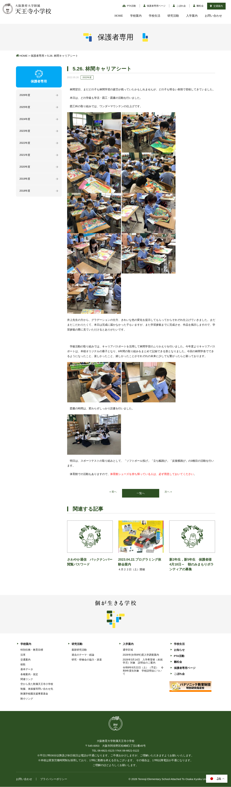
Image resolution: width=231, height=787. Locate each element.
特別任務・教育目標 (31, 650)
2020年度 (25, 168)
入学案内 (192, 15)
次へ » (168, 491)
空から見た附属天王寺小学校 (36, 684)
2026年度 (25, 95)
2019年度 (25, 180)
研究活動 (173, 15)
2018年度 (25, 192)
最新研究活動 (79, 650)
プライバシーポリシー (53, 779)
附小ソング (26, 698)
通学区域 (128, 650)
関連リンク (26, 679)
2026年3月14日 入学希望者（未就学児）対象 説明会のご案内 (143, 661)
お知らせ (179, 650)
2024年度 (25, 119)
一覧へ (141, 493)
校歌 (22, 664)
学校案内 (136, 15)
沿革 (22, 654)
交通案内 (216, 6)
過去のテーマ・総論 (83, 654)
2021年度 (25, 156)
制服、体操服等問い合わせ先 (36, 689)
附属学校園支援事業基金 (34, 694)
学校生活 (154, 15)
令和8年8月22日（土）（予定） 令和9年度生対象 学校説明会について (143, 670)
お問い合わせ (213, 15)
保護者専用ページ (154, 5)
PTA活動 (129, 5)
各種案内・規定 (29, 674)
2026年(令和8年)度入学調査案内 (141, 654)
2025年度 (25, 107)
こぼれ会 (179, 5)
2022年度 (25, 144)
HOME (119, 15)
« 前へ (113, 491)
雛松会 (198, 5)
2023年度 (25, 131)
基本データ (26, 669)
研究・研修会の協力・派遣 (87, 659)
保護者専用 (37, 55)
